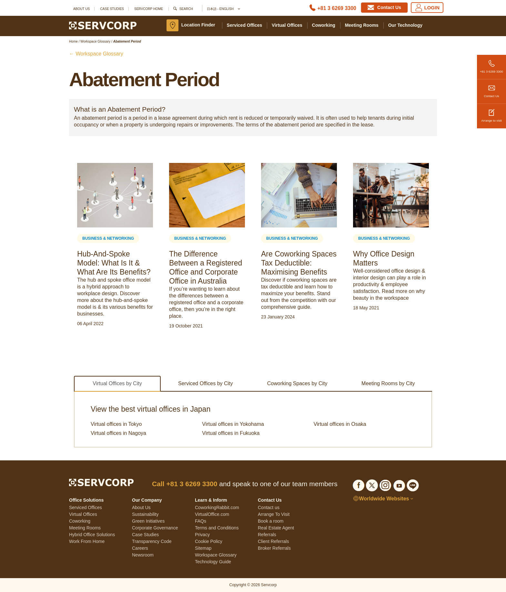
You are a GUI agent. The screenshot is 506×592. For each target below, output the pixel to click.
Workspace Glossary (216, 554)
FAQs (200, 521)
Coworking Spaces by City (297, 383)
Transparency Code (151, 541)
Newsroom (143, 554)
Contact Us (491, 88)
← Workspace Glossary (96, 53)
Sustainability (145, 514)
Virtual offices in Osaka (340, 424)
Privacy (202, 534)
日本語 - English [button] (223, 9)
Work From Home (87, 541)
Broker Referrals (274, 548)
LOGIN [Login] (427, 8)
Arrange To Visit (273, 514)
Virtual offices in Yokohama (233, 424)
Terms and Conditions (216, 527)
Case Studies (112, 9)
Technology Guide (213, 561)
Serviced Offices (244, 25)
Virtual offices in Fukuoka (230, 433)
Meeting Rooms (362, 25)
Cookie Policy (208, 541)
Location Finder (198, 24)
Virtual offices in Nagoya (118, 433)
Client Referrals (273, 541)
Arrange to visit (491, 113)
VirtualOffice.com (212, 514)
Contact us (268, 507)
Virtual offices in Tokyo (116, 424)
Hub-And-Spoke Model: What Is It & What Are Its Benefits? (114, 263)
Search (186, 9)
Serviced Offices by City (205, 383)
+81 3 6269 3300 (491, 64)
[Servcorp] (103, 25)
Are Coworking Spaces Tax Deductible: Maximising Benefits (299, 263)
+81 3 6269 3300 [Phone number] (336, 8)
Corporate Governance (155, 527)
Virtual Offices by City (117, 383)
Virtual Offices (287, 25)
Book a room (270, 521)
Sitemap (203, 548)
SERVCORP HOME (148, 9)
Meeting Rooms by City (388, 383)
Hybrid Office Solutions (92, 534)
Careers (140, 548)
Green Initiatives (148, 521)
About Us (81, 9)
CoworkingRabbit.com (217, 507)
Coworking (323, 25)
